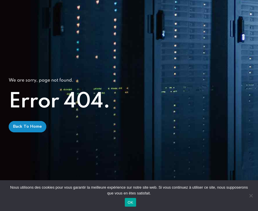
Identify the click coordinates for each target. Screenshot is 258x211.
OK (130, 202)
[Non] (251, 196)
